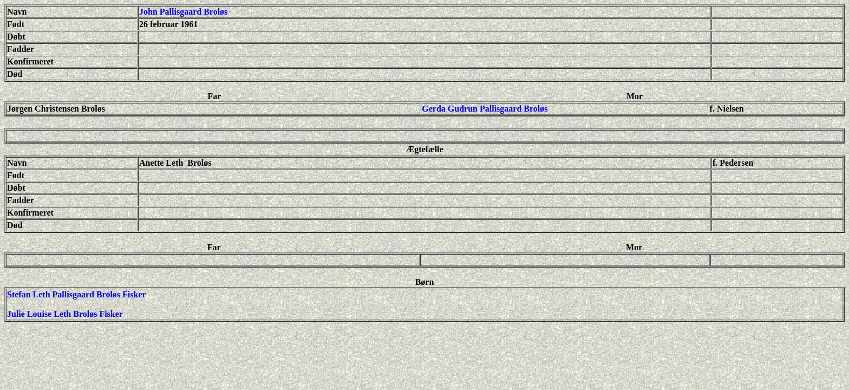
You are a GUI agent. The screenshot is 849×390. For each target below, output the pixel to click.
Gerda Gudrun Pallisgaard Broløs (484, 108)
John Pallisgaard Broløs (183, 11)
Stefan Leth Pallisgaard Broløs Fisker (76, 294)
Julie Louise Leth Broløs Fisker (65, 313)
